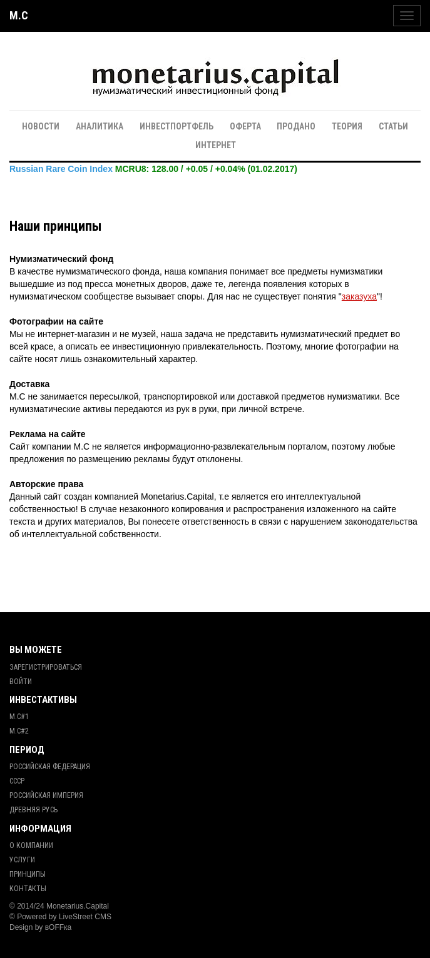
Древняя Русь (33, 809)
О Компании (31, 845)
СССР (16, 781)
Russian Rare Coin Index (61, 169)
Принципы (27, 874)
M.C (18, 15)
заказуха (359, 296)
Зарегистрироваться (45, 667)
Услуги (22, 859)
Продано (296, 126)
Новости (40, 126)
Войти (20, 681)
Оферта (245, 126)
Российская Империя (46, 795)
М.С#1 (19, 716)
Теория (347, 126)
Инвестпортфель (176, 126)
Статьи (393, 126)
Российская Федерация (49, 766)
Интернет (215, 145)
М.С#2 (19, 731)
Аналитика (99, 126)
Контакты (27, 888)
